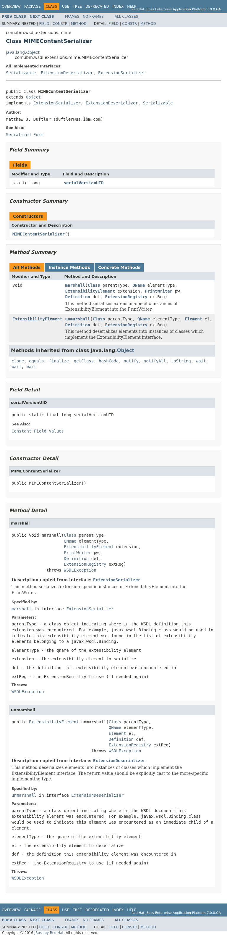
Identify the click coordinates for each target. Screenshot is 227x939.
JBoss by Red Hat (49, 933)
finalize (59, 361)
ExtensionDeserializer (67, 72)
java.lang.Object (23, 52)
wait (201, 361)
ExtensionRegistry (126, 296)
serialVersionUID (84, 182)
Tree (77, 6)
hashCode (109, 361)
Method (79, 24)
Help (131, 6)
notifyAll (155, 361)
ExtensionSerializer (121, 72)
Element (193, 319)
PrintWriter (158, 291)
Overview (11, 6)
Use (65, 6)
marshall (75, 285)
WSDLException (80, 570)
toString (181, 361)
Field (44, 24)
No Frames (93, 16)
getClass (84, 361)
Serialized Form (24, 134)
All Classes (126, 16)
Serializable (21, 72)
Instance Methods (69, 267)
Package (32, 6)
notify (131, 361)
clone (18, 361)
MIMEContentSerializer (38, 234)
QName (138, 285)
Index (118, 6)
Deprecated (97, 6)
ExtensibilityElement (90, 291)
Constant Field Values (38, 431)
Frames (72, 16)
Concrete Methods (119, 267)
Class (93, 285)
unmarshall (77, 319)
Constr (60, 24)
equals (36, 361)
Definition (77, 296)
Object (33, 97)
